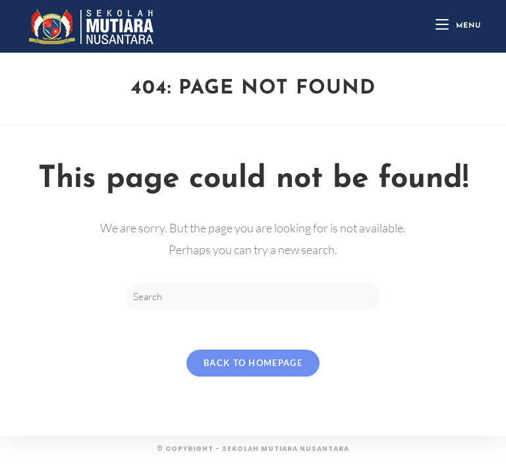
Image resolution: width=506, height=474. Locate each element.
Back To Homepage (253, 362)
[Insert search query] (253, 296)
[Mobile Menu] (458, 26)
